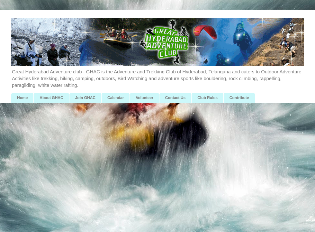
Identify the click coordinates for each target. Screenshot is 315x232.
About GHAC (51, 98)
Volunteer (144, 98)
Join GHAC (85, 98)
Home (22, 98)
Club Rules (207, 98)
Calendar (115, 98)
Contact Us (175, 98)
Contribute (239, 98)
